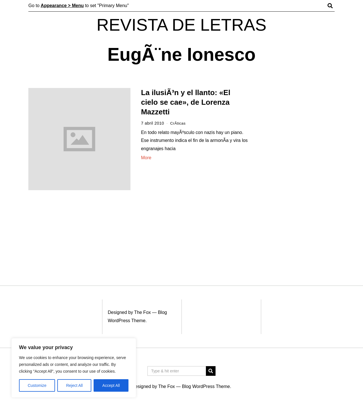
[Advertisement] (297, 175)
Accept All (111, 385)
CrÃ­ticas (178, 123)
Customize (37, 385)
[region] (73, 368)
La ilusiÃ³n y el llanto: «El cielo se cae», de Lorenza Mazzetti (185, 102)
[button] (211, 371)
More (146, 157)
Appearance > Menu (62, 5)
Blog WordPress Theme (206, 386)
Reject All (74, 385)
